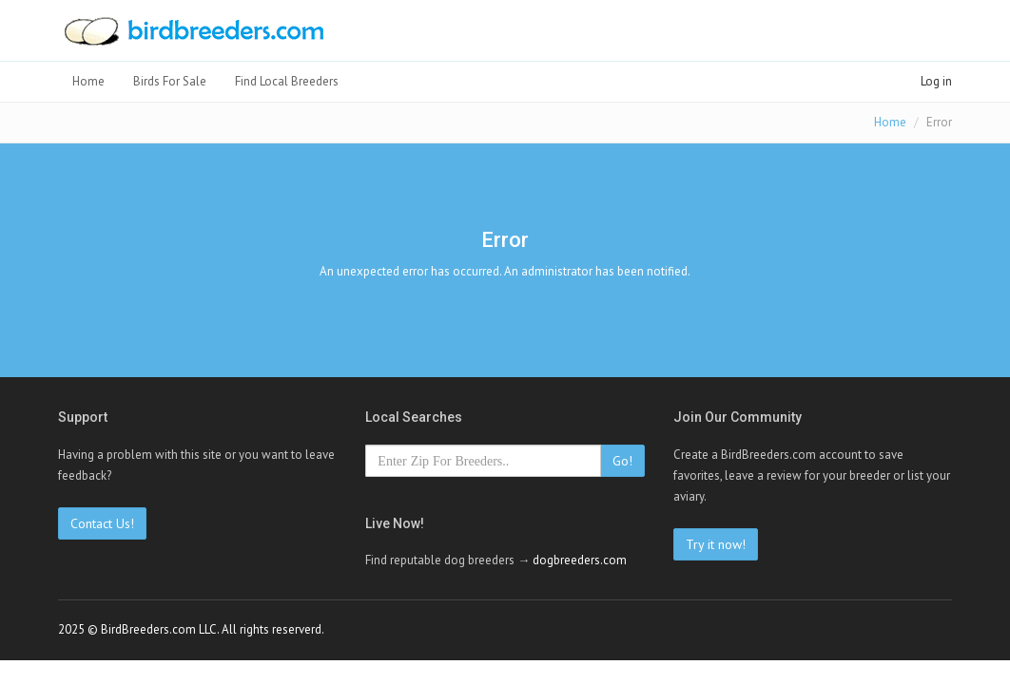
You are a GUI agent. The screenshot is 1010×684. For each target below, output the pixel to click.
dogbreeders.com (580, 560)
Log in (936, 81)
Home (88, 81)
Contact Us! (102, 523)
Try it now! (716, 544)
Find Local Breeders (287, 81)
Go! (622, 460)
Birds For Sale (169, 81)
